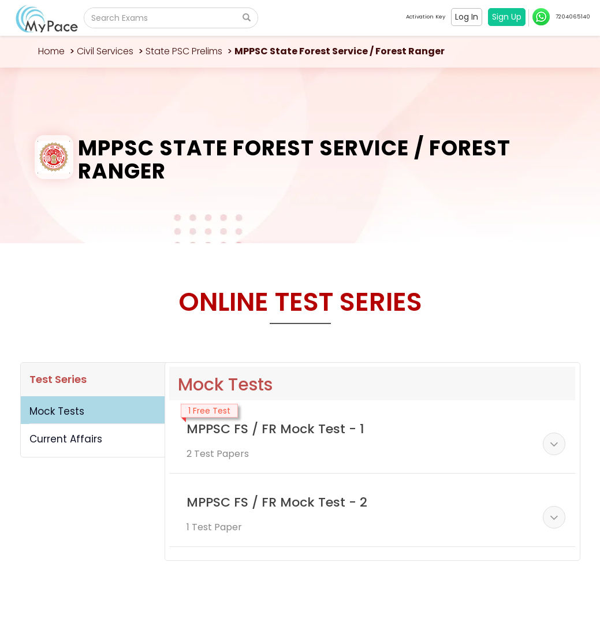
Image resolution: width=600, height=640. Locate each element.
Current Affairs (65, 439)
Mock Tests (56, 411)
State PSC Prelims (184, 51)
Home (51, 51)
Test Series (58, 379)
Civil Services (105, 51)
